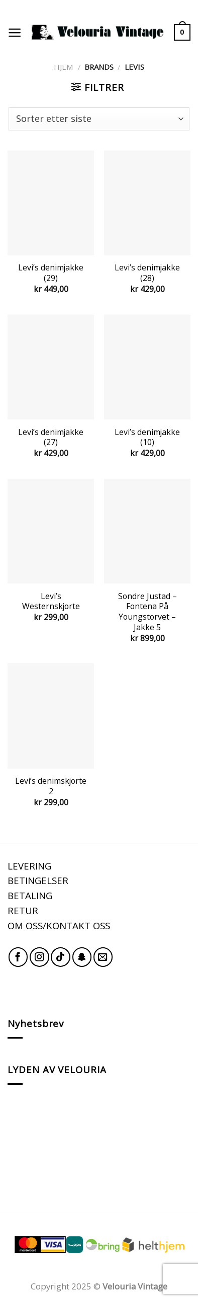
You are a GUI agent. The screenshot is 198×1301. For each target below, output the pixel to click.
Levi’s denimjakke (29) (50, 272)
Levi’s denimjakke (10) (147, 437)
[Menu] (15, 32)
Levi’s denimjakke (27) (50, 437)
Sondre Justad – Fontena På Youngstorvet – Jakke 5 (147, 612)
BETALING (30, 895)
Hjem (63, 67)
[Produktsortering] (99, 118)
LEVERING (29, 865)
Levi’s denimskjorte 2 (50, 786)
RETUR (23, 910)
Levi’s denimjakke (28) (147, 272)
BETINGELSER (38, 880)
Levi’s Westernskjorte (51, 601)
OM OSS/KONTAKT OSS (59, 925)
